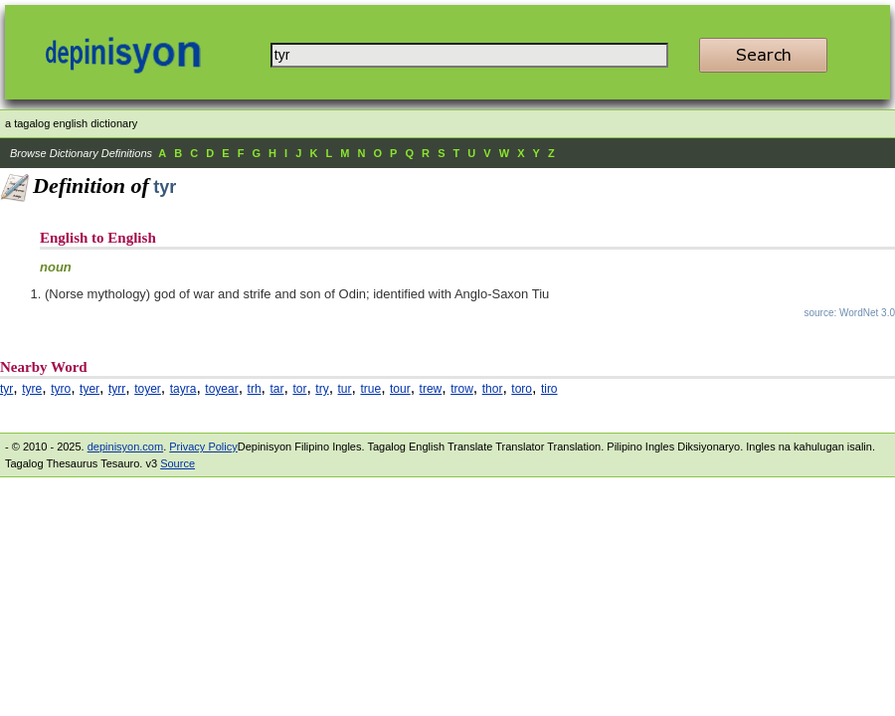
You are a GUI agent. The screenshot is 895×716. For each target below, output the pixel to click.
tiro (549, 389)
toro (521, 389)
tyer (89, 389)
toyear (221, 389)
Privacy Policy (203, 446)
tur (345, 389)
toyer (147, 389)
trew (431, 389)
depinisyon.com (125, 446)
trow (461, 389)
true (370, 389)
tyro (61, 389)
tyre (32, 389)
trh (255, 389)
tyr (6, 389)
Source (177, 463)
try (321, 389)
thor (492, 389)
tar (276, 389)
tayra (183, 389)
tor (299, 389)
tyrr (116, 389)
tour (400, 389)
